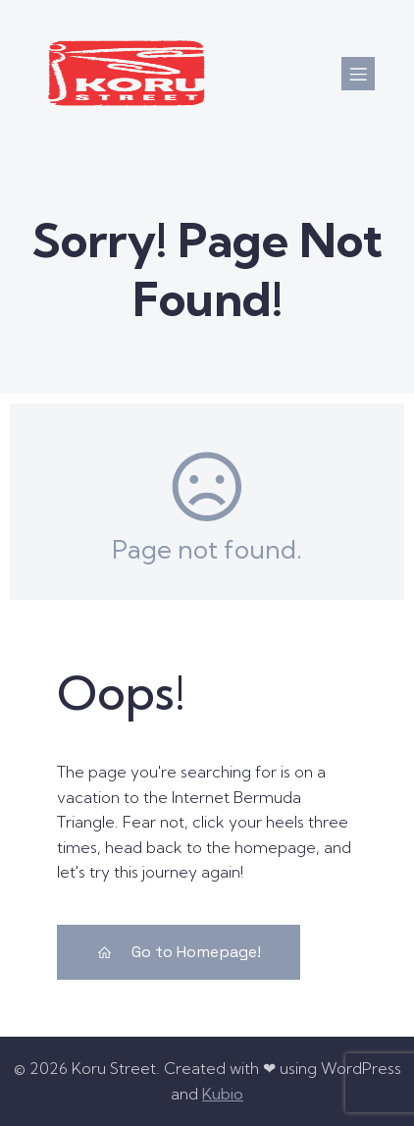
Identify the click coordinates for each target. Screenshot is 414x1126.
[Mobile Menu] (358, 73)
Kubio (222, 1093)
